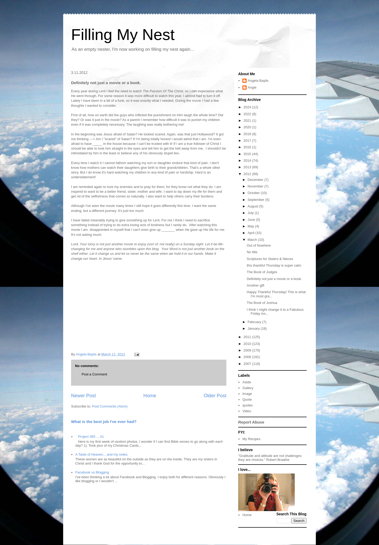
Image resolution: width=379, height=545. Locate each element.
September (256, 200)
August (253, 206)
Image (247, 394)
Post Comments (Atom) (110, 406)
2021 (247, 121)
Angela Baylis (258, 81)
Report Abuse (251, 422)
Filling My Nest (122, 34)
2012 (247, 174)
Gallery (247, 388)
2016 (247, 147)
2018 (247, 134)
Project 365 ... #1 (91, 437)
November (256, 186)
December (256, 180)
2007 (247, 364)
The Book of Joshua (262, 303)
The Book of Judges (262, 272)
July (251, 213)
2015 (247, 154)
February (255, 322)
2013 (247, 167)
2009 (247, 350)
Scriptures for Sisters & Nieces (270, 259)
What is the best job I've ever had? (104, 421)
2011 (247, 337)
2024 (247, 107)
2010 (247, 344)
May (251, 226)
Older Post (215, 395)
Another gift (255, 285)
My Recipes (251, 439)
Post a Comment (94, 374)
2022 (247, 114)
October (254, 193)
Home (149, 395)
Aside (246, 382)
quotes (247, 405)
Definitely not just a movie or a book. (274, 279)
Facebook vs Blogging (92, 472)
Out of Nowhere (259, 245)
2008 (247, 357)
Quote (247, 399)
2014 (247, 160)
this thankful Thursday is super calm (274, 265)
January (254, 328)
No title (252, 252)
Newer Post (83, 395)
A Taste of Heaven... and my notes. (101, 454)
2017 (247, 140)
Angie (252, 87)
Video (246, 411)
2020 (247, 127)
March (253, 240)
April (252, 233)
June (252, 220)
